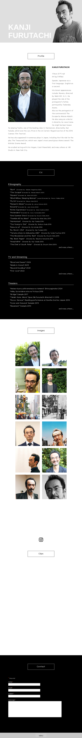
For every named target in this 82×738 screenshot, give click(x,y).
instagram (41, 539)
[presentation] (41, 729)
